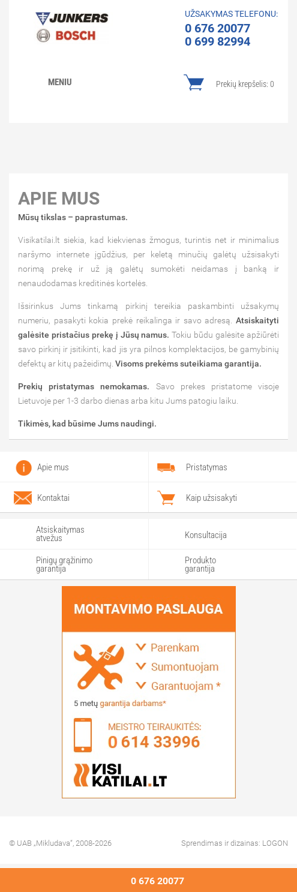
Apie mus (53, 467)
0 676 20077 (157, 881)
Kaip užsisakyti (211, 497)
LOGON (275, 843)
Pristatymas (206, 467)
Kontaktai (53, 497)
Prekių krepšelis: (245, 84)
